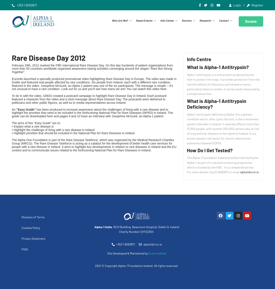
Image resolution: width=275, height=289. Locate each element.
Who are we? (120, 20)
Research (205, 20)
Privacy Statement (33, 238)
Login (235, 5)
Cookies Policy (30, 228)
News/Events (144, 20)
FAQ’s (24, 249)
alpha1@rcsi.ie (249, 172)
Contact (224, 20)
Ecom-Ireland (157, 253)
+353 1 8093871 (24, 5)
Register (255, 5)
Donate (251, 21)
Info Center (167, 20)
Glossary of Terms (33, 217)
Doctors (187, 20)
